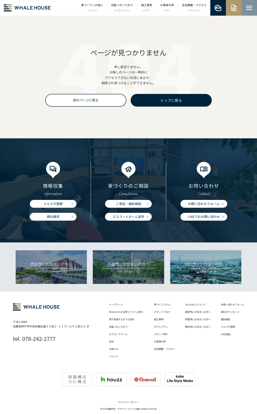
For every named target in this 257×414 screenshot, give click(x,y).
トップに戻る (171, 100)
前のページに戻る (85, 100)
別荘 (111, 341)
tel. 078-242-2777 (34, 338)
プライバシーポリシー (128, 402)
